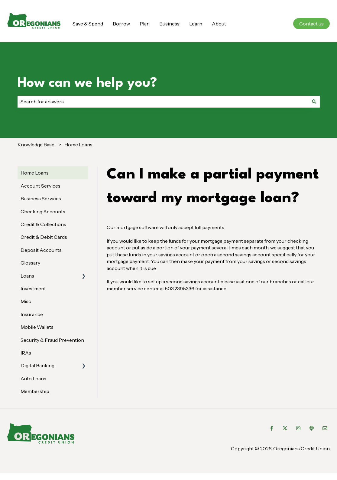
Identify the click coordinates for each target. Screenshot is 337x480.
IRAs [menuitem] (26, 353)
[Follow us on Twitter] (285, 428)
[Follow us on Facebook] (272, 428)
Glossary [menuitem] (30, 263)
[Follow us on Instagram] (298, 428)
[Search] (314, 101)
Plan (145, 24)
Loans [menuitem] (27, 276)
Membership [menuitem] (35, 391)
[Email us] (325, 428)
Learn (195, 24)
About (219, 24)
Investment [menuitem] (33, 288)
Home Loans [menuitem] (35, 173)
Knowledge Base (36, 145)
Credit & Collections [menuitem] (43, 224)
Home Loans (78, 145)
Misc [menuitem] (26, 301)
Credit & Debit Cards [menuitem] (44, 237)
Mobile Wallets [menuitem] (37, 327)
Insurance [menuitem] (32, 314)
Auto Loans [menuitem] (33, 378)
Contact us (311, 24)
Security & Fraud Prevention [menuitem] (52, 340)
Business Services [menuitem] (41, 198)
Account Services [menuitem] (40, 186)
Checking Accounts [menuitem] (43, 211)
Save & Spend (88, 24)
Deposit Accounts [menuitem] (41, 250)
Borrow (121, 24)
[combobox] (163, 101)
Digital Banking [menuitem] (37, 365)
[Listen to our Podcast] (311, 428)
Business (169, 24)
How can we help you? (87, 83)
